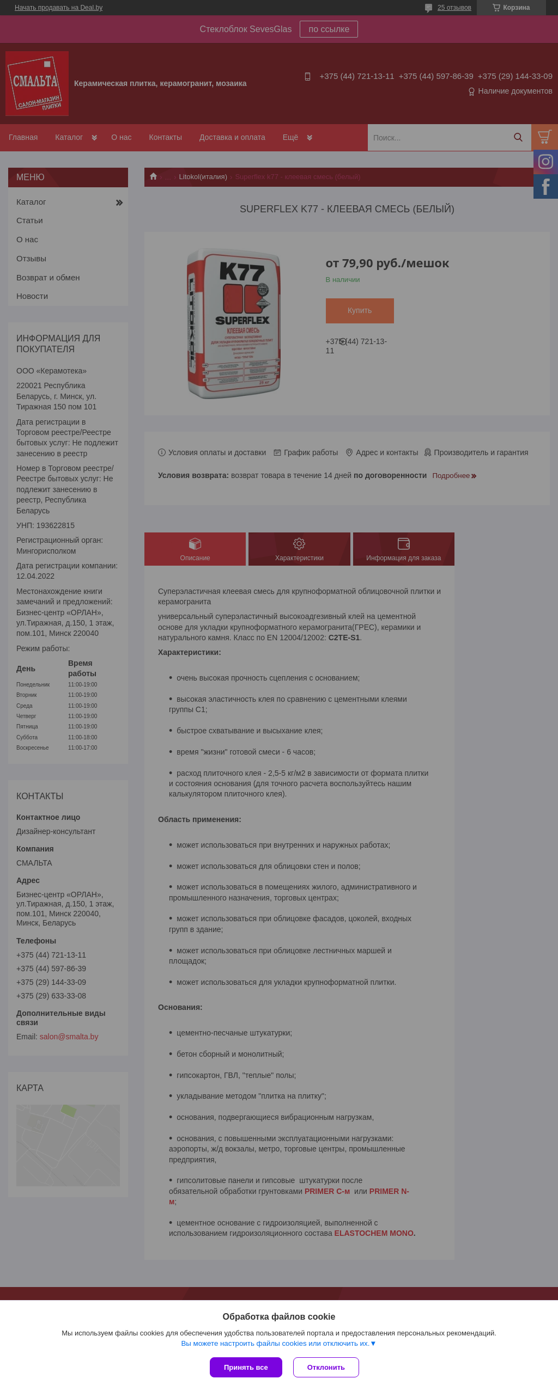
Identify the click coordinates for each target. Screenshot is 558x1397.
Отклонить (326, 1367)
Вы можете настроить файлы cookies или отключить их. (275, 1343)
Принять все (246, 1367)
